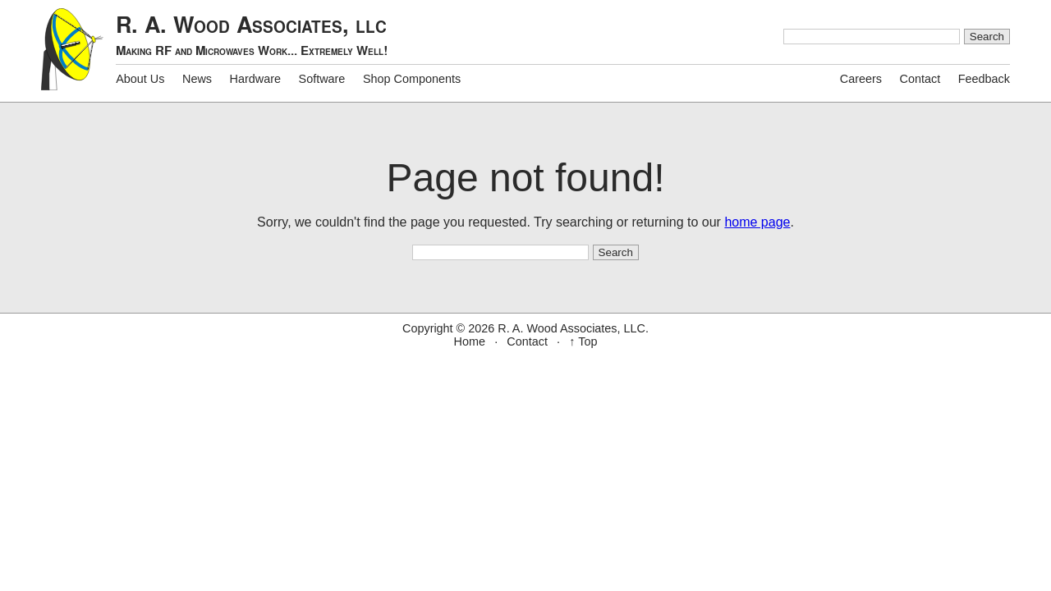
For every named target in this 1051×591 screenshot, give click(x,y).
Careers (861, 78)
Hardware (255, 78)
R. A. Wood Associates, (252, 34)
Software (322, 78)
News (197, 78)
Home (469, 341)
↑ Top (583, 341)
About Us (140, 78)
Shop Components (412, 78)
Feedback (984, 78)
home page (757, 222)
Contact (920, 78)
